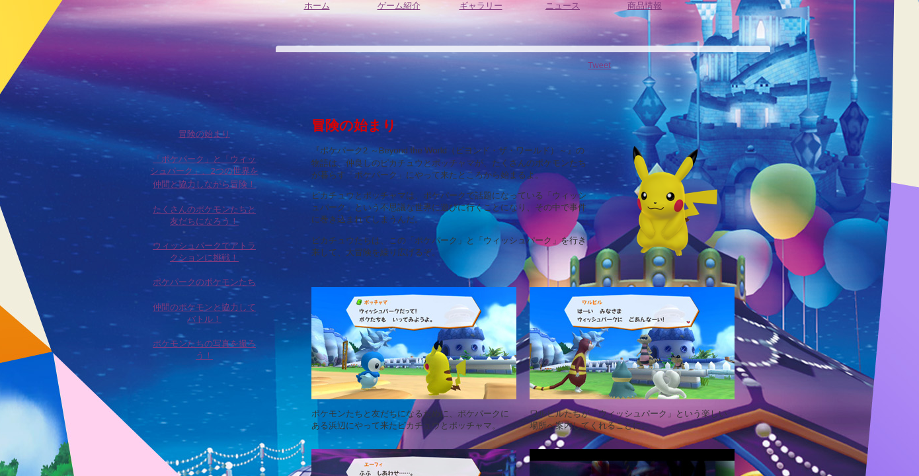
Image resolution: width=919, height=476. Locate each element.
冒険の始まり (204, 140)
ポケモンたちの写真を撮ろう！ (204, 356)
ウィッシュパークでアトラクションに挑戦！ (204, 258)
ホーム (317, 16)
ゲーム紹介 (399, 19)
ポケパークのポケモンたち (204, 288)
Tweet (599, 65)
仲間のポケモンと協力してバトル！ (204, 319)
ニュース (563, 16)
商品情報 (645, 16)
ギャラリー (481, 16)
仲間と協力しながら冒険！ (204, 191)
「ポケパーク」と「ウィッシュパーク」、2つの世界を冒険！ (204, 165)
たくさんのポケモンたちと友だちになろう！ (204, 222)
